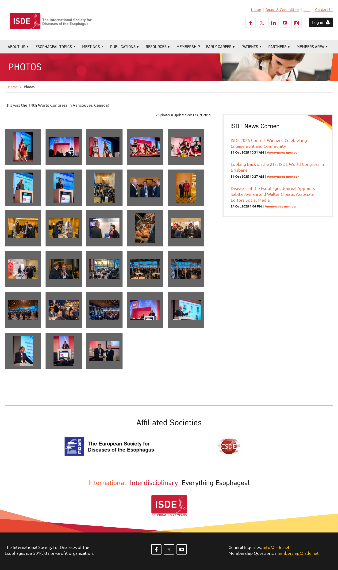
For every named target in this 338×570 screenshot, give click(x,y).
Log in (317, 22)
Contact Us (324, 9)
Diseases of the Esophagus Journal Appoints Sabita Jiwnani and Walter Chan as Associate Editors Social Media (273, 194)
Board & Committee (282, 9)
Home (256, 9)
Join (307, 9)
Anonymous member (283, 152)
